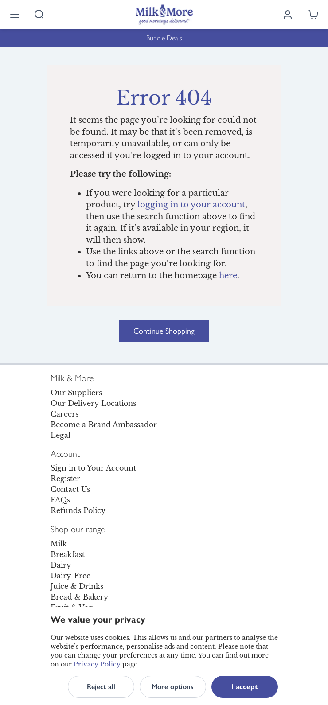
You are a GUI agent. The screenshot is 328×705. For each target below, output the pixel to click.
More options (173, 686)
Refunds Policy (78, 510)
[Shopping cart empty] (313, 15)
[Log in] (288, 15)
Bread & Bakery (79, 596)
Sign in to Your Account (93, 468)
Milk (59, 543)
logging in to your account (191, 205)
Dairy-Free (70, 575)
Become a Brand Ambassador (104, 424)
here (228, 275)
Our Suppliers (76, 392)
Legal (60, 435)
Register (65, 478)
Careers (64, 413)
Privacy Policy (97, 664)
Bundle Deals (164, 38)
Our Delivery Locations (93, 403)
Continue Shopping (164, 331)
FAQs (60, 499)
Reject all (101, 686)
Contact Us (70, 489)
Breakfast (68, 554)
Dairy (61, 565)
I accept (244, 686)
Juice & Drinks (77, 586)
